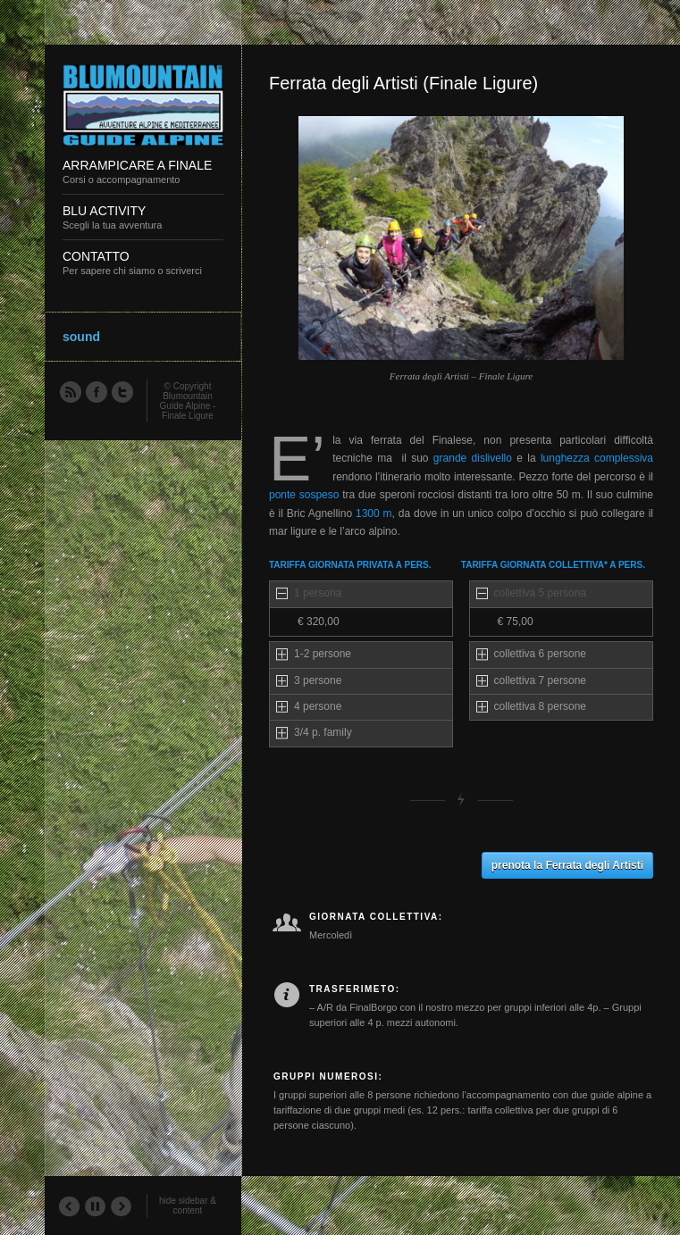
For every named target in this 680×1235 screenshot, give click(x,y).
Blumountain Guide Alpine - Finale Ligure (188, 406)
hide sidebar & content (187, 1205)
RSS (69, 391)
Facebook (95, 391)
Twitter (121, 391)
